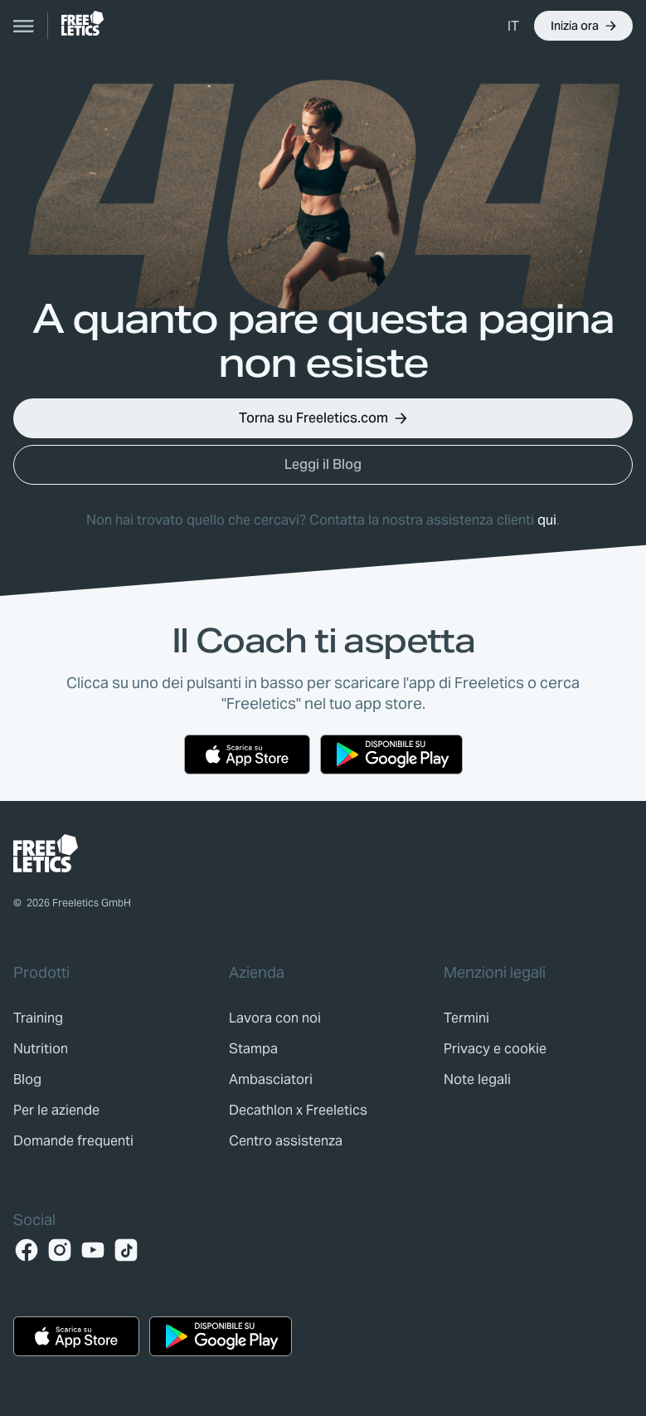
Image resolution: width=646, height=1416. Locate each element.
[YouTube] (93, 1250)
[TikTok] (126, 1250)
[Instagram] (59, 1250)
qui (546, 520)
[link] (82, 23)
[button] (583, 26)
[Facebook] (26, 1250)
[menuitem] (514, 25)
